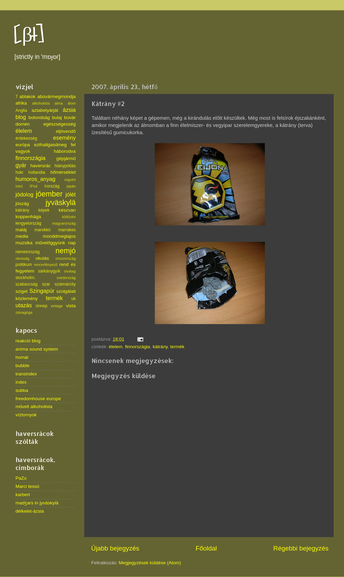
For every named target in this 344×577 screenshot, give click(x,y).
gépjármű (66, 158)
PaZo (20, 478)
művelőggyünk (50, 242)
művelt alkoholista (33, 406)
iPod (33, 186)
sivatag (70, 271)
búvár (70, 117)
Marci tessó (27, 486)
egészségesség (59, 124)
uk (73, 298)
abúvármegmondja (56, 96)
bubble (22, 365)
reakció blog (28, 340)
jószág (22, 203)
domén (22, 124)
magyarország (64, 223)
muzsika (24, 242)
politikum (23, 264)
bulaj (57, 117)
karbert (22, 494)
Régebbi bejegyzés (301, 548)
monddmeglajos (59, 236)
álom (72, 103)
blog (20, 117)
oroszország (65, 258)
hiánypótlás (65, 165)
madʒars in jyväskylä (36, 502)
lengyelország (28, 223)
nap (72, 242)
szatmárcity (65, 284)
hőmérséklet (63, 172)
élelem (115, 346)
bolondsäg (39, 117)
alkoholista (41, 103)
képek (43, 210)
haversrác (40, 165)
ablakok (28, 96)
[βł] (29, 35)
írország (52, 186)
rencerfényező (45, 265)
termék (177, 346)
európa (22, 144)
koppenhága (28, 216)
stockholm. (25, 277)
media (21, 236)
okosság (22, 258)
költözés (69, 217)
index (20, 382)
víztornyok (26, 414)
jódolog (24, 194)
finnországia (137, 346)
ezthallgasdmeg (50, 144)
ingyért (70, 180)
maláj (20, 229)
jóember (49, 194)
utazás (23, 305)
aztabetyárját (45, 110)
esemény (64, 138)
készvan (67, 210)
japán (71, 186)
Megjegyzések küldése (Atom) (150, 562)
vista (71, 305)
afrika (21, 103)
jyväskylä (60, 202)
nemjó (65, 250)
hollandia (37, 172)
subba (21, 390)
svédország (66, 278)
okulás (42, 258)
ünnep (41, 305)
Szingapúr (41, 291)
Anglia (21, 110)
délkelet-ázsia (29, 511)
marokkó (42, 229)
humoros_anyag (35, 179)
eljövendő (66, 131)
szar (46, 284)
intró (19, 186)
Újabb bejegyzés (115, 548)
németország (27, 251)
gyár (20, 165)
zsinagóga (23, 312)
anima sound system (36, 349)
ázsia (69, 110)
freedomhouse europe (38, 398)
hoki (19, 172)
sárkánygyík (49, 271)
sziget (21, 291)
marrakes (67, 229)
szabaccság (26, 284)
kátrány (160, 346)
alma (59, 103)
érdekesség (26, 138)
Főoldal (206, 548)
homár (22, 357)
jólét (70, 194)
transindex (26, 373)
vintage (57, 306)
